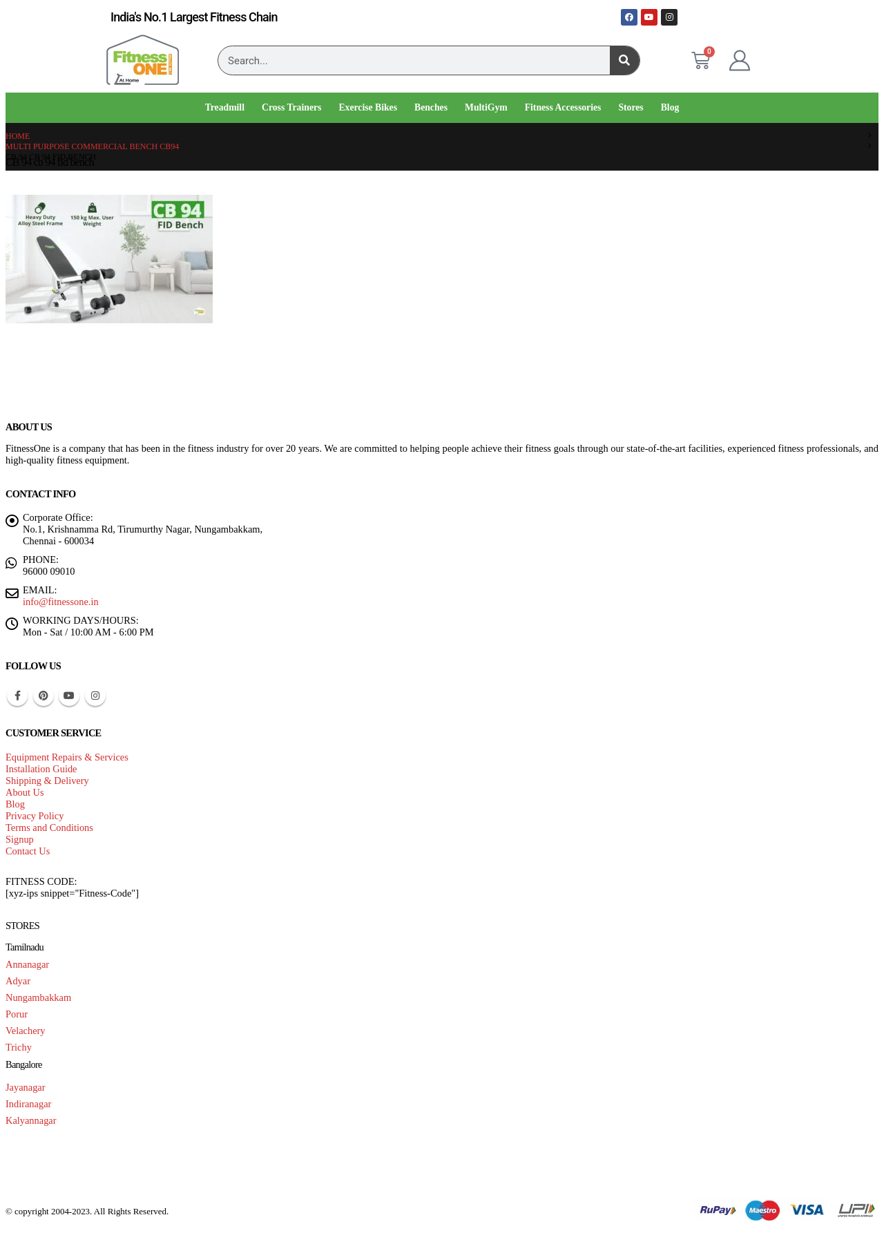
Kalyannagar (31, 1120)
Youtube (69, 695)
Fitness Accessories (563, 107)
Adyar (18, 980)
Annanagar (27, 964)
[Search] (625, 60)
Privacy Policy (35, 815)
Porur (17, 1014)
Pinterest (43, 695)
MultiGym (486, 107)
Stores (630, 107)
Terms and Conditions (49, 827)
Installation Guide (41, 768)
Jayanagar (26, 1087)
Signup (20, 839)
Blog (670, 107)
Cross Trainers (291, 107)
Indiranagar (28, 1103)
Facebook (17, 695)
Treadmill (224, 107)
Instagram (95, 695)
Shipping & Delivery (47, 780)
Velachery (26, 1030)
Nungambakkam (38, 997)
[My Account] (739, 61)
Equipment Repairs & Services (67, 757)
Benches (431, 107)
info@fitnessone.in (61, 601)
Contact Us (28, 851)
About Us (25, 792)
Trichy (19, 1047)
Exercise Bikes (367, 107)
